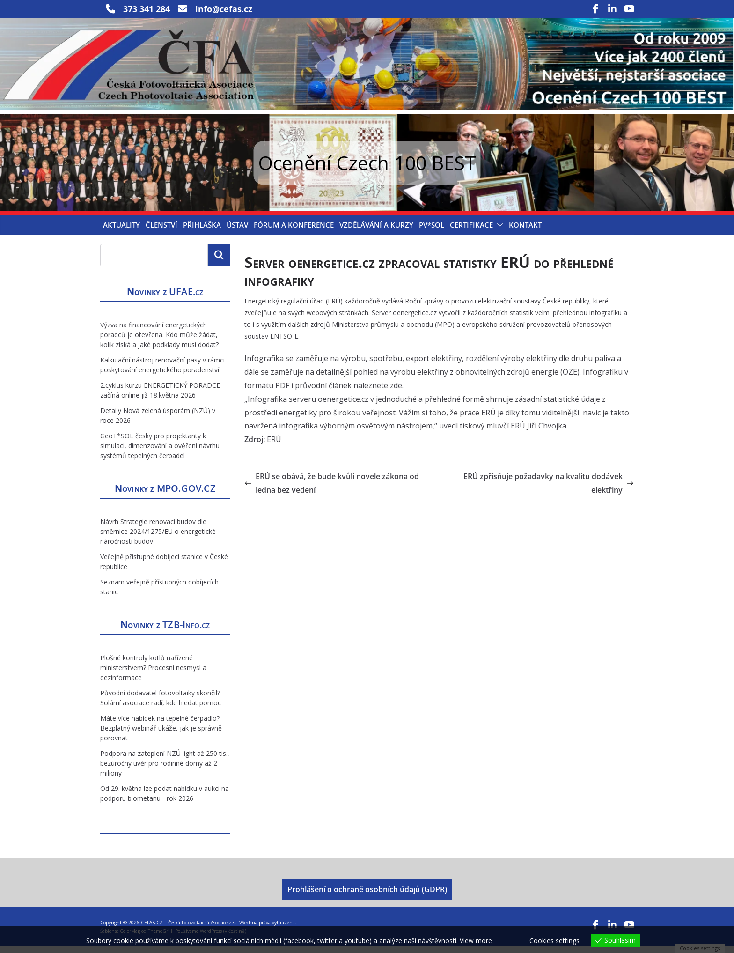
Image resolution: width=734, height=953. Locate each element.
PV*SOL (431, 231)
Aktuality (121, 231)
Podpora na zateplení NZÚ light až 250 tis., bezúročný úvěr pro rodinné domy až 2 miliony (164, 769)
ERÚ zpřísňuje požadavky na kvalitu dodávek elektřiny (548, 490)
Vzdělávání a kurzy (376, 231)
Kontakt (525, 231)
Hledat (219, 261)
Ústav (237, 231)
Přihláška (202, 231)
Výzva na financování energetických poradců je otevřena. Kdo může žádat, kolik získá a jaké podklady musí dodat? (159, 341)
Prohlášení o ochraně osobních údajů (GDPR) (367, 896)
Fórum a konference (294, 231)
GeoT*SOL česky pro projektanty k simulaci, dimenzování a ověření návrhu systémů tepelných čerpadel (160, 452)
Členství (161, 231)
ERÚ (274, 446)
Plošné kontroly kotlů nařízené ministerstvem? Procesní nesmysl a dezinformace (153, 674)
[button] (498, 231)
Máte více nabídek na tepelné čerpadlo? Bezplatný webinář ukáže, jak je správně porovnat (161, 734)
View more (476, 940)
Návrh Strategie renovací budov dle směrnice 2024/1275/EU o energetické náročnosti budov (158, 538)
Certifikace (471, 231)
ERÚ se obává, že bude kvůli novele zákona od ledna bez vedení (331, 490)
